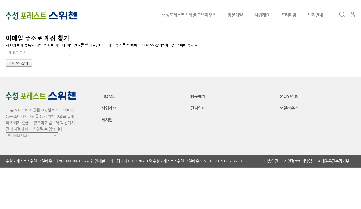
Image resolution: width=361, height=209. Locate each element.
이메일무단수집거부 (333, 161)
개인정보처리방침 (298, 161)
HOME (108, 96)
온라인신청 (288, 96)
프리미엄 (288, 14)
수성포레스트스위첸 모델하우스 (189, 14)
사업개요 (262, 14)
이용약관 (271, 161)
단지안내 (315, 14)
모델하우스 (288, 108)
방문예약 (235, 14)
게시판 (107, 119)
